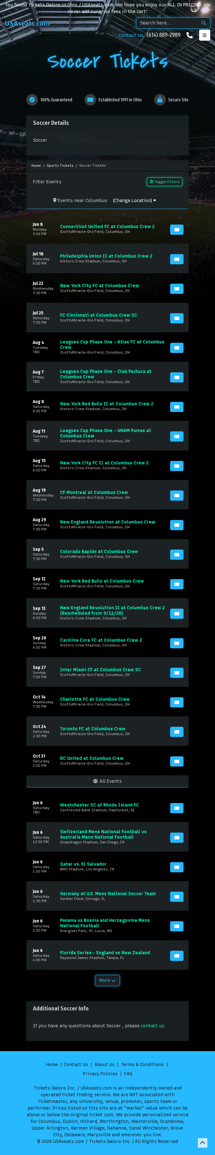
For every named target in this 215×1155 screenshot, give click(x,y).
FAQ (128, 1074)
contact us (152, 1026)
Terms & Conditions (142, 1064)
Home (52, 1064)
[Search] (167, 23)
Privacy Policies (100, 1074)
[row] (107, 229)
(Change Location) (134, 200)
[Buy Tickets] (177, 230)
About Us (104, 1064)
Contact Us (131, 35)
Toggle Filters (164, 181)
